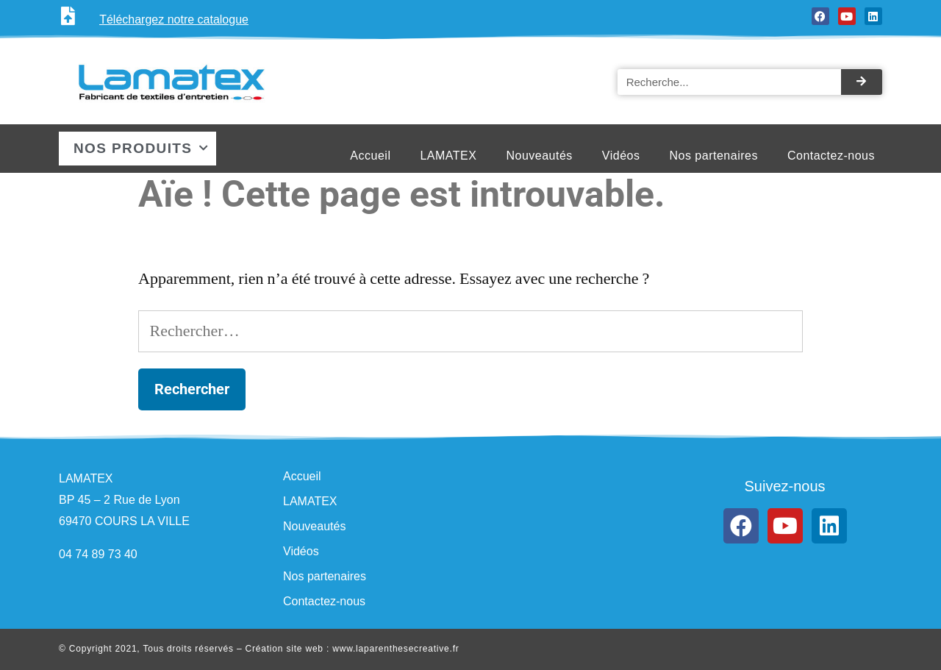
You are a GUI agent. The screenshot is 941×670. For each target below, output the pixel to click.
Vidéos (621, 155)
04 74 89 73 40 (98, 554)
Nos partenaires (713, 155)
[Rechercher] (861, 82)
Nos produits (142, 148)
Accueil (370, 155)
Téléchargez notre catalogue (173, 19)
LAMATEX (448, 155)
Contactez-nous (831, 155)
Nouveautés (539, 155)
